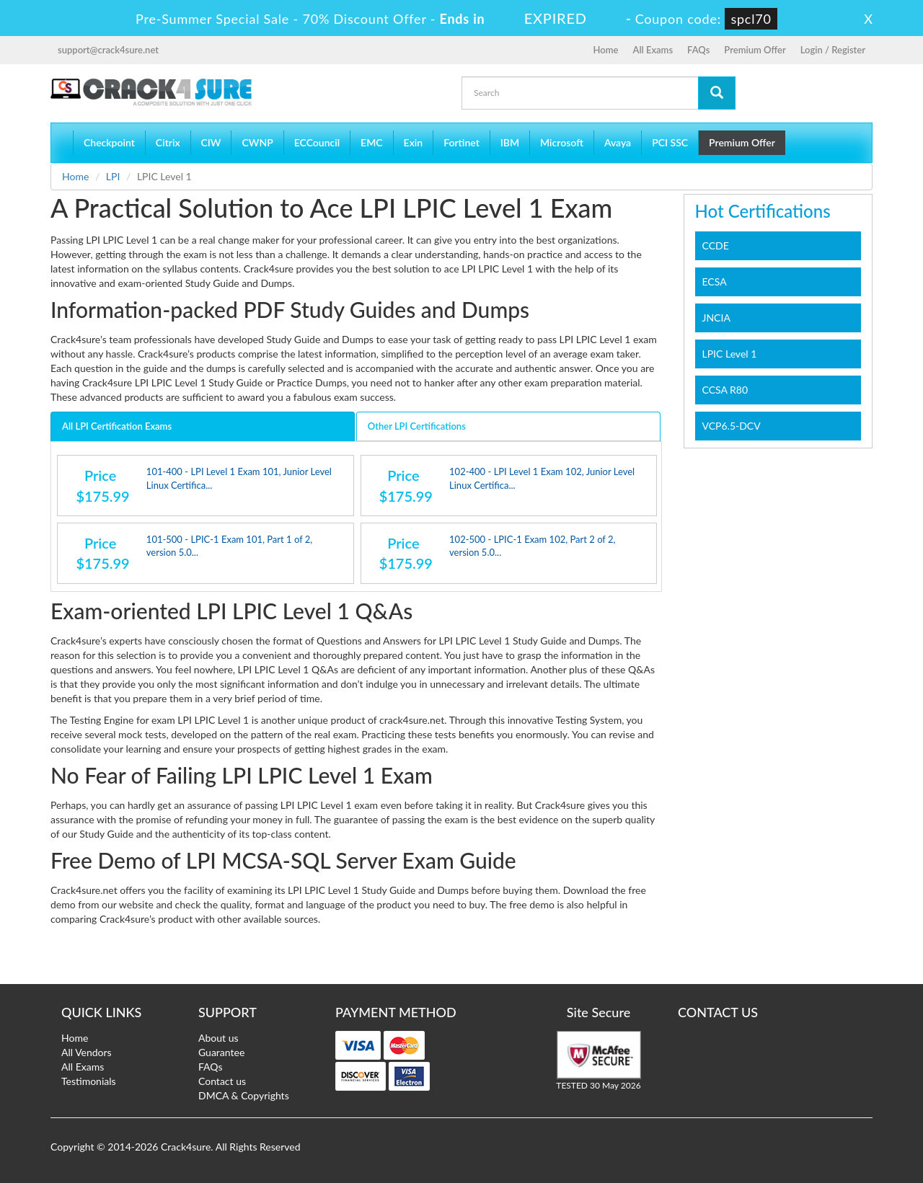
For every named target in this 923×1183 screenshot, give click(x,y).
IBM (509, 142)
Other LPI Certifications (417, 426)
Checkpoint (109, 142)
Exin (413, 142)
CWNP (257, 142)
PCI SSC (670, 142)
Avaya (617, 142)
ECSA (714, 281)
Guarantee (221, 1052)
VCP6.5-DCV (731, 426)
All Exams (652, 50)
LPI (113, 176)
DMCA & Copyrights (243, 1095)
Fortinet (461, 142)
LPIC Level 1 (729, 353)
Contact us (222, 1081)
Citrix (168, 142)
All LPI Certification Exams (117, 426)
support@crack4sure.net (108, 50)
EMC (372, 142)
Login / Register (832, 50)
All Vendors (86, 1052)
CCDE (715, 245)
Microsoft (561, 142)
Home (606, 50)
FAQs (698, 50)
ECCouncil (317, 142)
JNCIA (716, 317)
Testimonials (88, 1081)
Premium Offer (754, 50)
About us (218, 1038)
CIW (211, 142)
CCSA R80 (725, 390)
